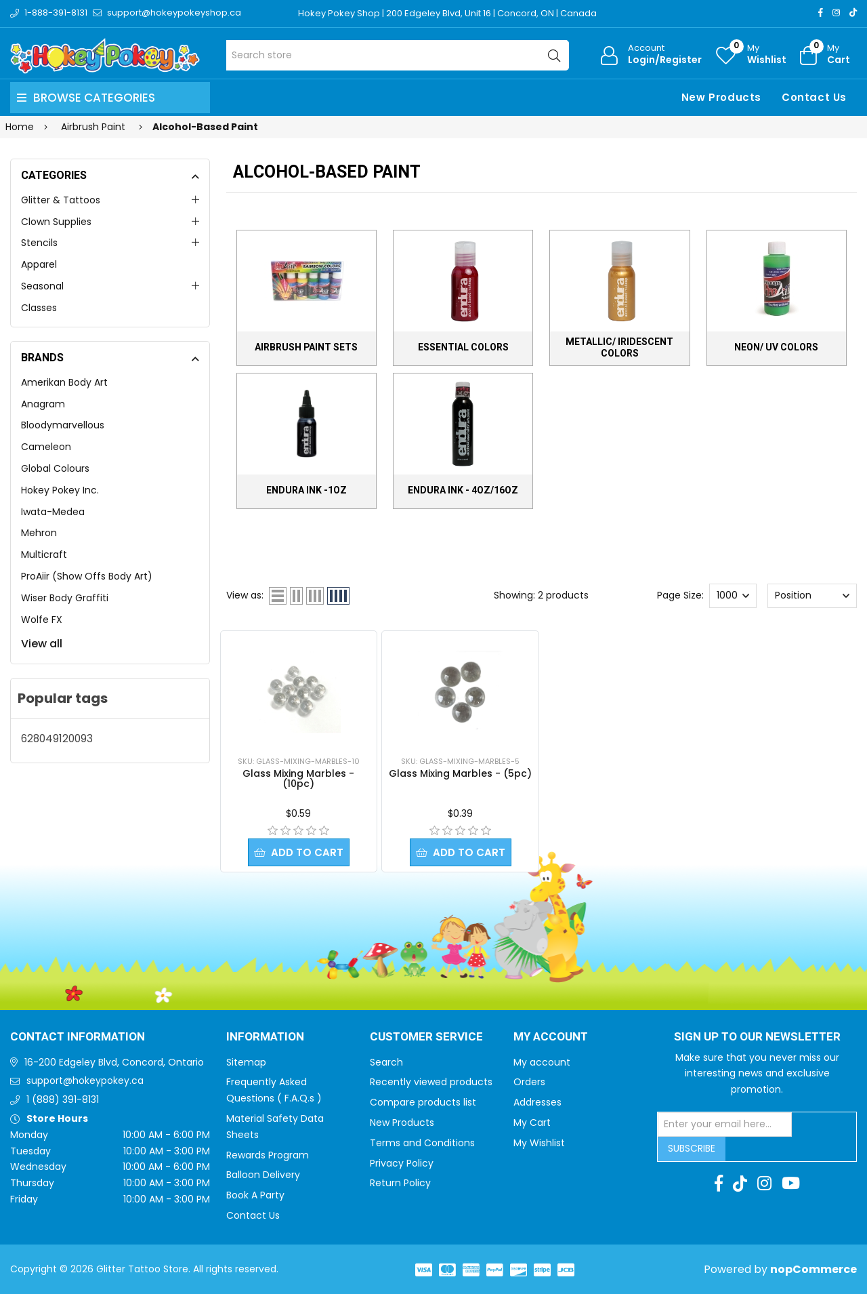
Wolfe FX (41, 619)
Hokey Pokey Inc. (60, 490)
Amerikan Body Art (64, 382)
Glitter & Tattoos (60, 200)
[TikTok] (853, 12)
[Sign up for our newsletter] (725, 1124)
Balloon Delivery (263, 1174)
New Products (721, 97)
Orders (529, 1082)
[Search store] (398, 55)
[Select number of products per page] (733, 596)
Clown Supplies (56, 221)
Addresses (537, 1102)
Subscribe (691, 1148)
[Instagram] (836, 12)
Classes (39, 308)
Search (386, 1062)
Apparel (39, 264)
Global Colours (55, 468)
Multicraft (44, 554)
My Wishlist (539, 1143)
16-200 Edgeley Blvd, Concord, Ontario (114, 1062)
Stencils (39, 242)
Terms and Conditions (422, 1143)
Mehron (39, 533)
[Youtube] (791, 1183)
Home (19, 127)
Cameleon (46, 446)
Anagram (43, 404)
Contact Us (814, 97)
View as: (244, 595)
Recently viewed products (431, 1082)
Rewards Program (267, 1155)
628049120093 (57, 738)
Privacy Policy (402, 1163)
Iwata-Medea (53, 512)
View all (41, 643)
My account (541, 1062)
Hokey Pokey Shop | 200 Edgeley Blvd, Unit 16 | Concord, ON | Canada (447, 13)
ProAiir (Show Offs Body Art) (86, 576)
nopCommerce (813, 1269)
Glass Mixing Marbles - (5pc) (460, 773)
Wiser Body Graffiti (64, 598)
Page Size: (680, 595)
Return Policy (400, 1183)
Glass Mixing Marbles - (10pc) (298, 778)
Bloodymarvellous (62, 425)
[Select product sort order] (811, 596)
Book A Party (255, 1195)
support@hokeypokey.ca (85, 1080)
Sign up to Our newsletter (757, 1037)
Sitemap (246, 1062)
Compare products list (423, 1102)
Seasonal (42, 286)
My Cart (532, 1122)
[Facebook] (820, 12)
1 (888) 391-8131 (62, 1099)
